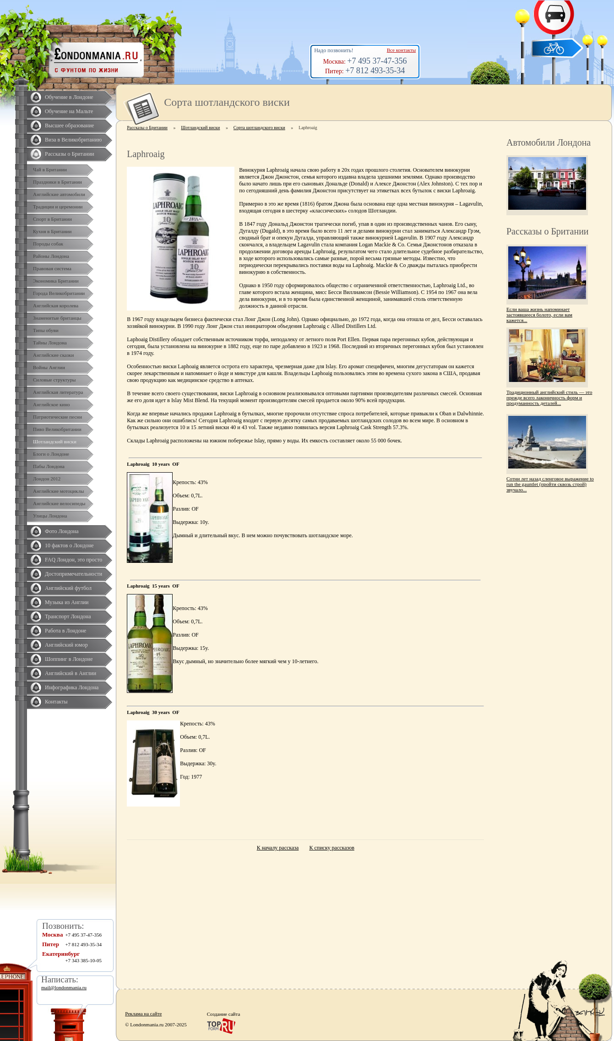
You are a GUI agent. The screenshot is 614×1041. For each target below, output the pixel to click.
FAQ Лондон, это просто (73, 559)
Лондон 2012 (46, 478)
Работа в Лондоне (65, 630)
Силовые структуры (54, 379)
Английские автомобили (59, 194)
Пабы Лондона (49, 466)
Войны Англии (49, 367)
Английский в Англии (70, 673)
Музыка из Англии (67, 602)
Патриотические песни (57, 417)
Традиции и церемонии (58, 206)
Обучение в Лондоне (69, 97)
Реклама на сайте (143, 1013)
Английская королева (55, 305)
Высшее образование (69, 125)
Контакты (56, 701)
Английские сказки (53, 355)
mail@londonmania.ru (64, 987)
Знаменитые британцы (57, 318)
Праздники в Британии (57, 182)
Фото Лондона (62, 531)
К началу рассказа (278, 848)
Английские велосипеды (59, 503)
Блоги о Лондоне (51, 454)
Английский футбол (68, 588)
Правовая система (52, 268)
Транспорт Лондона (68, 616)
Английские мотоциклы (58, 491)
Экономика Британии (56, 280)
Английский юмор (66, 645)
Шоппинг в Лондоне (69, 659)
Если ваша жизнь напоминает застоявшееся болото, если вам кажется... (539, 314)
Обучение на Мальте (69, 111)
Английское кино (51, 404)
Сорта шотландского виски (259, 127)
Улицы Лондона (50, 515)
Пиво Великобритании (57, 429)
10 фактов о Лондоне (69, 545)
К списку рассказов (331, 848)
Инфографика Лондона (71, 687)
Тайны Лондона (50, 342)
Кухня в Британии (52, 231)
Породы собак (48, 243)
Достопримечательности (73, 574)
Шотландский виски (54, 441)
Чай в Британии (50, 169)
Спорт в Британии (52, 219)
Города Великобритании (59, 293)
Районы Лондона (51, 256)
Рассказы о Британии (69, 154)
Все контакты (401, 50)
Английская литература (58, 392)
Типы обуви (46, 330)
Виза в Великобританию (73, 139)
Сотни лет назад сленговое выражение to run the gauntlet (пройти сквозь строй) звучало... (550, 484)
